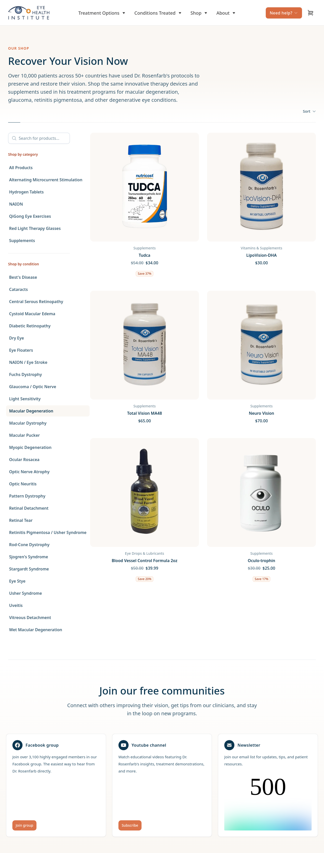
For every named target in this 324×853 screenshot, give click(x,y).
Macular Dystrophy (28, 423)
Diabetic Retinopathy (30, 326)
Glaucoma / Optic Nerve (32, 386)
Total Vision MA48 (144, 413)
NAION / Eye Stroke (28, 362)
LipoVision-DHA (261, 255)
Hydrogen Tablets (26, 192)
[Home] (28, 12)
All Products (21, 167)
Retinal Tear (21, 520)
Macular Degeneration (31, 411)
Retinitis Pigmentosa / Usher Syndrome (48, 532)
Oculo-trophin (261, 560)
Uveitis (16, 605)
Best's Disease (23, 277)
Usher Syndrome (25, 593)
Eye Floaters (21, 350)
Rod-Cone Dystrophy (29, 544)
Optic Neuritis (22, 484)
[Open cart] (310, 13)
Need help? (284, 13)
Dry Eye (16, 338)
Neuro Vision (261, 413)
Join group (24, 825)
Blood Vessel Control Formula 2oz (144, 560)
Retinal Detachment (29, 508)
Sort (309, 111)
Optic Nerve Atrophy (29, 471)
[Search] (39, 138)
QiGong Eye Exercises (30, 216)
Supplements (22, 240)
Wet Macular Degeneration (35, 629)
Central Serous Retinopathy (36, 301)
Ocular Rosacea (24, 459)
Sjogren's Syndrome (28, 557)
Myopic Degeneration (30, 447)
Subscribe (130, 825)
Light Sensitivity (25, 399)
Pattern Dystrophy (27, 496)
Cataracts (18, 289)
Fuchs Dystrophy (25, 374)
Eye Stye (17, 581)
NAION (16, 204)
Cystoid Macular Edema (32, 313)
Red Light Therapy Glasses (35, 228)
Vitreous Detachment (30, 617)
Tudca (144, 255)
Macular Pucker (24, 435)
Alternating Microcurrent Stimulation (45, 180)
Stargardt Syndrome (29, 569)
